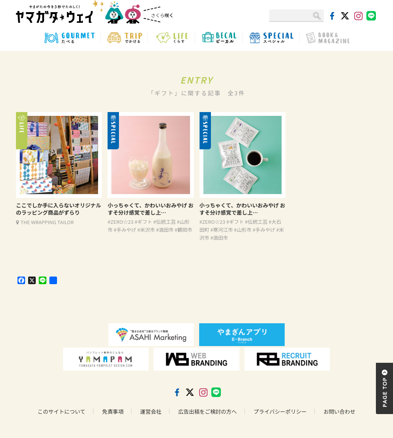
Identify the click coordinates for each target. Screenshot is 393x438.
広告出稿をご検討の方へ (207, 411)
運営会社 (151, 411)
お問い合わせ (339, 411)
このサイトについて (62, 411)
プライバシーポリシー (280, 411)
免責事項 (113, 411)
